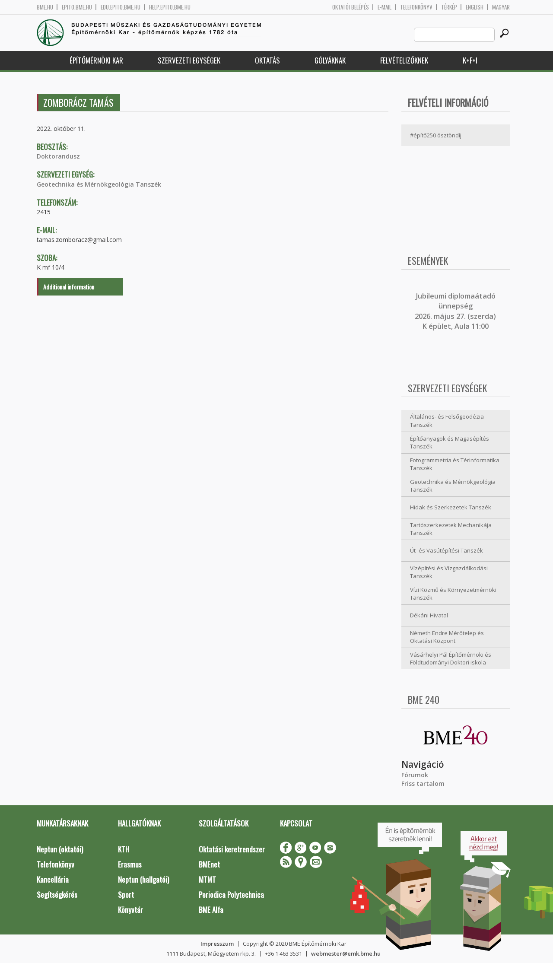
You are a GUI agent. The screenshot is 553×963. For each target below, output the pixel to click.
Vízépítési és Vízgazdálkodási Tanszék (449, 572)
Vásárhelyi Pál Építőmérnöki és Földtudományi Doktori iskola (450, 659)
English (474, 7)
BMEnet (209, 864)
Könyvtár (130, 909)
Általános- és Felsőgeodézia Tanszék (447, 421)
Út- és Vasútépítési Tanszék (446, 550)
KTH (123, 849)
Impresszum (217, 943)
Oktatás (267, 60)
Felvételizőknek (404, 60)
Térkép (449, 7)
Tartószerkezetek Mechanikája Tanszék (451, 529)
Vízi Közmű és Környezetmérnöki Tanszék (453, 594)
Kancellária (53, 879)
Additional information (68, 286)
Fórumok (414, 775)
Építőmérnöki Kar (96, 60)
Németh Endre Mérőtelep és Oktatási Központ (447, 637)
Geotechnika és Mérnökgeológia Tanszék (99, 184)
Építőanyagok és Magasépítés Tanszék (449, 443)
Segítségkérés (57, 894)
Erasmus (130, 864)
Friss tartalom (423, 783)
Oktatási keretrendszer (232, 849)
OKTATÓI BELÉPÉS (350, 7)
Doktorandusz (58, 156)
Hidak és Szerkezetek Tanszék (450, 507)
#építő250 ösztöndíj (435, 135)
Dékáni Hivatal (429, 615)
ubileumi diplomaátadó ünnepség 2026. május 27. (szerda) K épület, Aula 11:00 (455, 311)
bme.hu (45, 7)
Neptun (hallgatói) (143, 879)
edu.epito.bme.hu (120, 7)
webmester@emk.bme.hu (346, 953)
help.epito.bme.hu (170, 7)
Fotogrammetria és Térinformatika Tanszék (454, 464)
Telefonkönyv (416, 7)
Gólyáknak (330, 60)
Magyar (501, 7)
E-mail (384, 7)
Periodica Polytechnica (231, 894)
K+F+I (470, 60)
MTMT (207, 879)
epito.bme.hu (77, 7)
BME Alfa (211, 909)
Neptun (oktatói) (60, 849)
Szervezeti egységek (189, 60)
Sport (126, 894)
